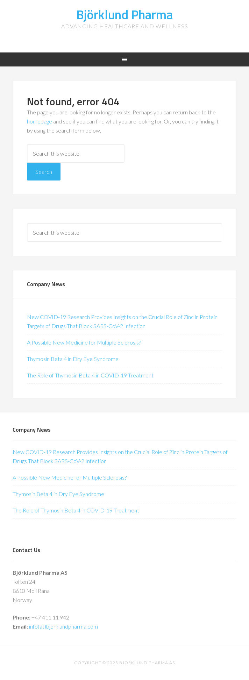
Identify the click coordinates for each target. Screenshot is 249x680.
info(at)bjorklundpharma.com (63, 626)
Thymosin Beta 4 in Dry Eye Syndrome (73, 358)
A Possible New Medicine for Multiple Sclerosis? (84, 342)
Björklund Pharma (124, 14)
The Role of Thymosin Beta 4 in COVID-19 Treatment (90, 375)
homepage (39, 121)
